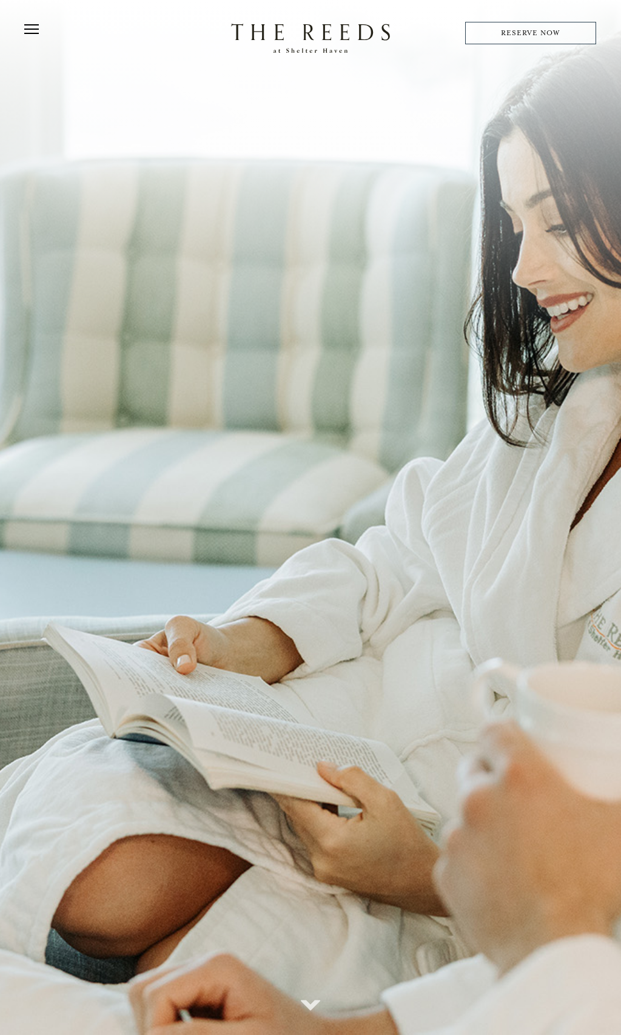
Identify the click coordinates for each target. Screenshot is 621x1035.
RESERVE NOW (530, 33)
